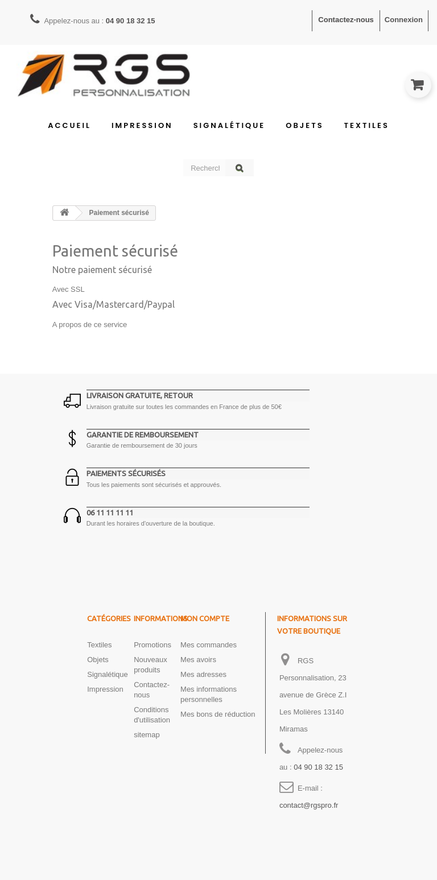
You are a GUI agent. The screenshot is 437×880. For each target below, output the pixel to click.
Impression (142, 125)
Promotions (152, 645)
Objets (304, 125)
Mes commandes (208, 645)
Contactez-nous (346, 19)
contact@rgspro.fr (309, 805)
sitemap (147, 734)
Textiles (366, 125)
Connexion (404, 19)
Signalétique (229, 125)
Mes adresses (203, 674)
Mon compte (204, 618)
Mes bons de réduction (217, 714)
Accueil (69, 125)
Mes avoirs (198, 659)
